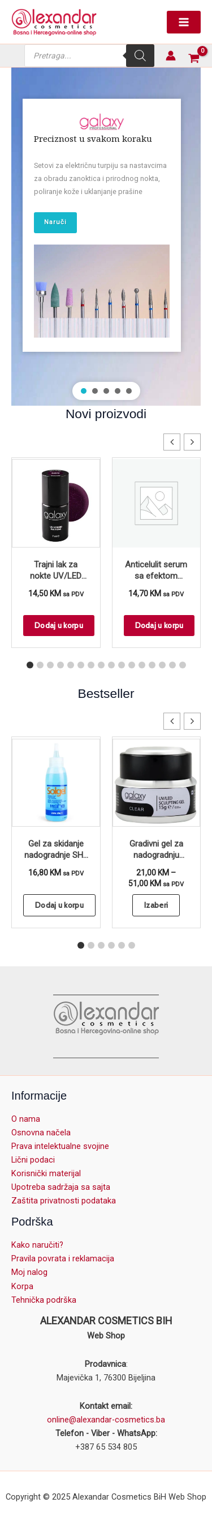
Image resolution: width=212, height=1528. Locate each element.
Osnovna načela (41, 1132)
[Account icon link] (171, 55)
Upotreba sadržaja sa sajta (60, 1187)
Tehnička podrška (43, 1300)
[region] (106, 237)
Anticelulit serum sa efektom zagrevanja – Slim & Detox (156, 571)
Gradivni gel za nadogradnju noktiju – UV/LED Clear (156, 850)
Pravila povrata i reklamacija (62, 1258)
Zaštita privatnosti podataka (63, 1201)
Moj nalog (29, 1272)
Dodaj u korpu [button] (58, 625)
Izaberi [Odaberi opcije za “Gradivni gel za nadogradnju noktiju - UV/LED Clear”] (156, 905)
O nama (25, 1119)
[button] (83, 391)
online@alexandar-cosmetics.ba (106, 1420)
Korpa (22, 1286)
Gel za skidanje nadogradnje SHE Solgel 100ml (56, 850)
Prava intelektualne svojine (60, 1146)
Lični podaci (33, 1160)
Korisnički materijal (46, 1173)
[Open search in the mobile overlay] (89, 55)
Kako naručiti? (37, 1245)
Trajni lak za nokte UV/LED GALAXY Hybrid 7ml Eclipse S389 (55, 571)
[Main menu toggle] (184, 22)
